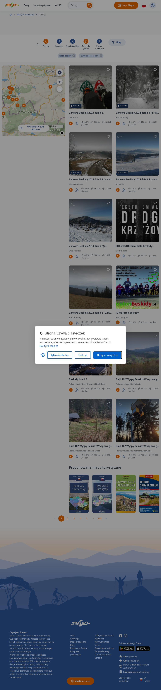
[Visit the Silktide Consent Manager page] (43, 355)
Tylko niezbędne (60, 355)
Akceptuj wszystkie (107, 355)
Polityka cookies (49, 346)
